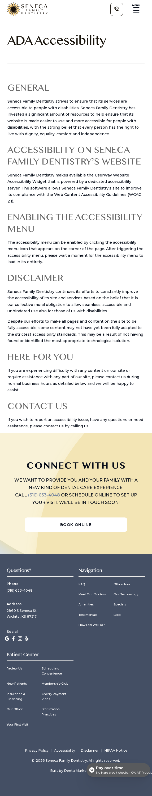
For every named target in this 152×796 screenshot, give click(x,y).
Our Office (15, 709)
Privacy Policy (37, 750)
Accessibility (64, 750)
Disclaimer (90, 750)
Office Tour (122, 584)
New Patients (17, 683)
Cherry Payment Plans (54, 696)
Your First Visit (17, 724)
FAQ (82, 584)
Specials (120, 604)
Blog (117, 615)
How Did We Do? (92, 625)
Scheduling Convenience (52, 671)
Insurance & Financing (16, 696)
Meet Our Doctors (92, 594)
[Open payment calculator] (118, 770)
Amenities (86, 604)
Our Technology (126, 594)
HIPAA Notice (115, 750)
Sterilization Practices (51, 711)
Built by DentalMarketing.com (76, 771)
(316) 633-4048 (44, 495)
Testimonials (88, 615)
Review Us (14, 668)
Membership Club (55, 683)
